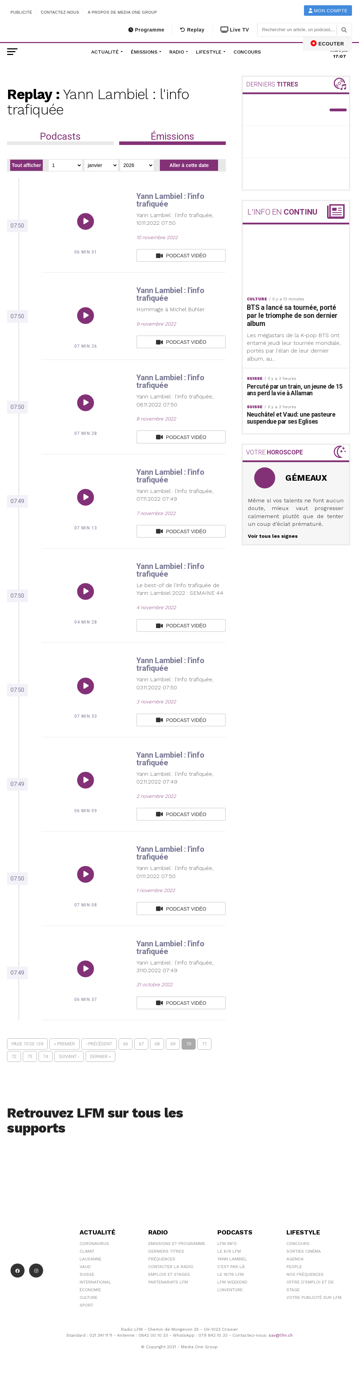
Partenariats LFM (168, 1282)
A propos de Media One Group (122, 12)
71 (204, 1043)
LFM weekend (232, 1282)
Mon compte (328, 10)
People (294, 1266)
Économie (90, 1289)
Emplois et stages (169, 1274)
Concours (247, 52)
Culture (88, 1297)
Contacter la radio (171, 1266)
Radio (176, 52)
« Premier (64, 1043)
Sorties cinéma (303, 1251)
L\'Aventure (230, 1289)
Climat (87, 1251)
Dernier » (100, 1056)
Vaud (85, 1266)
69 (172, 1043)
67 (141, 1043)
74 (45, 1056)
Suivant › (69, 1056)
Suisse (87, 1274)
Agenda (295, 1259)
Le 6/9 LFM (229, 1251)
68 (157, 1043)
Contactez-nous (60, 12)
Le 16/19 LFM (230, 1274)
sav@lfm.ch (281, 1335)
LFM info (227, 1243)
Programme (146, 30)
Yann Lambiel (232, 1259)
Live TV (235, 30)
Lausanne (90, 1259)
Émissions (144, 52)
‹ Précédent (99, 1043)
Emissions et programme (176, 1243)
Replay (192, 30)
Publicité (21, 12)
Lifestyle (209, 52)
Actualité (105, 52)
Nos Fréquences (305, 1274)
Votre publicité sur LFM (313, 1297)
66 (125, 1043)
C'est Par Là (231, 1266)
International (95, 1282)
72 (14, 1056)
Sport (86, 1305)
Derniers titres (166, 1251)
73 (29, 1056)
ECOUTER (327, 43)
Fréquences (161, 1259)
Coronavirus (94, 1243)
